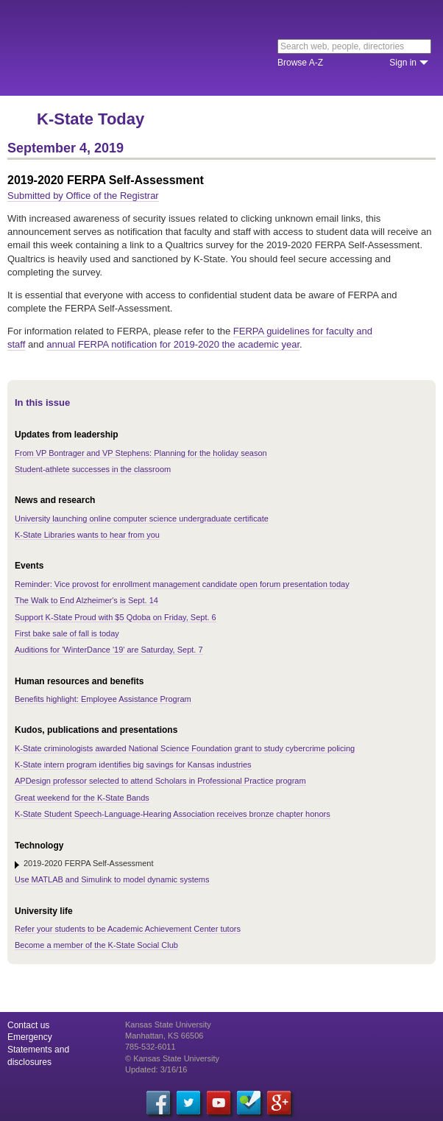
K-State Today (90, 119)
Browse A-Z (300, 62)
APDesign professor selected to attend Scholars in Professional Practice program (160, 780)
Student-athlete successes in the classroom (93, 469)
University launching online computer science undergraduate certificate (142, 518)
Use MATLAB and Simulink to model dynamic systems (112, 879)
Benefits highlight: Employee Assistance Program (103, 699)
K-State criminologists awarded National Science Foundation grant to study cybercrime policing (185, 748)
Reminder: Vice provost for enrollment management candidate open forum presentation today (182, 584)
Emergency (29, 1037)
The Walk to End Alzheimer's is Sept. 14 (86, 600)
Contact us (28, 1025)
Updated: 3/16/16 (156, 1069)
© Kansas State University (172, 1058)
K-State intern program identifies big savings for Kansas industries (133, 764)
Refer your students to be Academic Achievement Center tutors (128, 928)
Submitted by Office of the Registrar (83, 195)
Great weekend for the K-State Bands (82, 797)
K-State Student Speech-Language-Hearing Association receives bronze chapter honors (172, 813)
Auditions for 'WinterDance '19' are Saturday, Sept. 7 (109, 649)
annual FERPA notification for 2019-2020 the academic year (173, 344)
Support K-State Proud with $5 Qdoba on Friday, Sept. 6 (115, 617)
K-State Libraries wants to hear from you (87, 534)
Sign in (403, 62)
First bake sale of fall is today (67, 633)
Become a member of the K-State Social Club (96, 945)
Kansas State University (134, 48)
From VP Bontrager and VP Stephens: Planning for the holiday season (141, 453)
